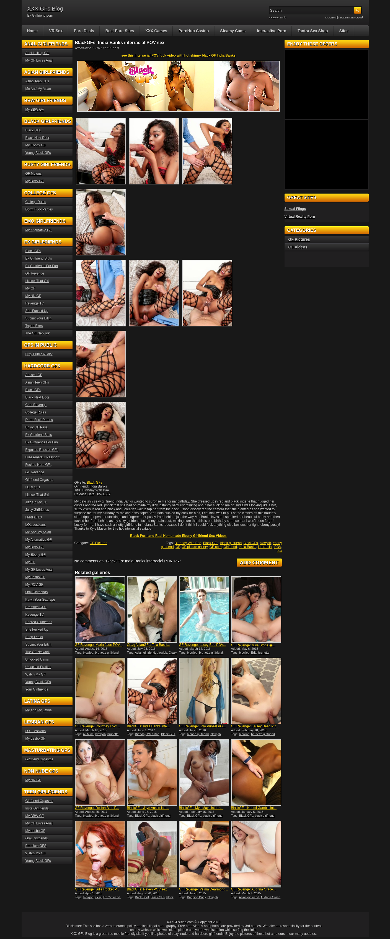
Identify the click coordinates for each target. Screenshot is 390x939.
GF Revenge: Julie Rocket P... (97, 889)
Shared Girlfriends (38, 622)
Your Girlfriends (36, 689)
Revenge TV (34, 303)
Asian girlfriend (145, 652)
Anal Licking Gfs (37, 53)
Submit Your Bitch (38, 318)
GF (177, 547)
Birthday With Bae (188, 543)
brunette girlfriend (107, 652)
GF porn (216, 547)
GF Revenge (34, 273)
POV (277, 547)
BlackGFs (251, 543)
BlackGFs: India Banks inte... (148, 726)
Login (283, 17)
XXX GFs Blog (45, 9)
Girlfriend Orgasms (39, 480)
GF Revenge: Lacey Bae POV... (202, 645)
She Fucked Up (36, 311)
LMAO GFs (33, 517)
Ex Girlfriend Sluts (38, 258)
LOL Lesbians (35, 525)
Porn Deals (84, 31)
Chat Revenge (36, 405)
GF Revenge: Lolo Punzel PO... (202, 726)
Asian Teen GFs (37, 81)
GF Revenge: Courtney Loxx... (97, 726)
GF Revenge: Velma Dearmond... (203, 889)
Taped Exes (34, 326)
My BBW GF (34, 109)
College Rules (35, 202)
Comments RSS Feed (351, 17)
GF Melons (33, 174)
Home (32, 31)
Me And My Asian (38, 89)
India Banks (247, 547)
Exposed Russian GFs (41, 450)
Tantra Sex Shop (313, 31)
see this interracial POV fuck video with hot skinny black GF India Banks (178, 55)
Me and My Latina (38, 710)
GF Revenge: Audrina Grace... (253, 889)
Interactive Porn (271, 31)
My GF (30, 288)
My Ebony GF (35, 145)
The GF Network (37, 333)
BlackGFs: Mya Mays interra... (201, 808)
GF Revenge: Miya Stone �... (253, 645)
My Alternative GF (38, 230)
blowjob (265, 543)
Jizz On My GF (36, 502)
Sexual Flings (295, 209)
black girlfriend (231, 543)
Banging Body (196, 897)
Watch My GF (35, 674)
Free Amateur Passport (42, 457)
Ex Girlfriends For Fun (41, 266)
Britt (254, 652)
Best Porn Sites (119, 31)
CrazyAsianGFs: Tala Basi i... (148, 645)
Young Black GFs (38, 153)
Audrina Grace (270, 897)
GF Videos (298, 247)
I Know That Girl (37, 281)
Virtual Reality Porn (300, 217)
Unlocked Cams (37, 659)
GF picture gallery (195, 547)
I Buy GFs (32, 487)
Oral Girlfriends (36, 592)
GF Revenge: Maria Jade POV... (99, 645)
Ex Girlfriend (111, 897)
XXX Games (156, 31)
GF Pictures (98, 543)
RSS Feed (331, 17)
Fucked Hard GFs (38, 465)
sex (279, 551)
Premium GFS (36, 607)
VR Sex (55, 31)
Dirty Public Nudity (39, 354)
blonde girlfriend (198, 734)
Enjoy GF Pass (36, 427)
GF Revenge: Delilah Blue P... (97, 808)
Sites (343, 31)
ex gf (98, 897)
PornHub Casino (194, 31)
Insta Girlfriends (37, 808)
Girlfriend (230, 547)
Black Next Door (37, 138)
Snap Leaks (34, 637)
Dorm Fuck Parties (39, 209)
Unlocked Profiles (38, 667)
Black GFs (94, 482)
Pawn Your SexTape (40, 600)
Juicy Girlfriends (37, 510)
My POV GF (34, 585)
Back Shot (142, 897)
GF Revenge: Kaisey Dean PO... (255, 726)
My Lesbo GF (35, 577)
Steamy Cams (233, 31)
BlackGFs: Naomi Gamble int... (254, 808)
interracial (265, 547)
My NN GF (33, 296)
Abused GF (33, 375)
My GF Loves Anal (39, 60)
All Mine (88, 734)
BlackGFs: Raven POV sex (147, 889)
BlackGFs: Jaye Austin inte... (148, 808)
